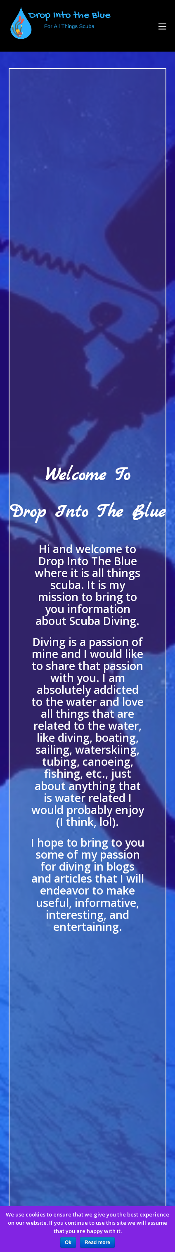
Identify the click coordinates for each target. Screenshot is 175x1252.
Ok (68, 1242)
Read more (97, 1242)
